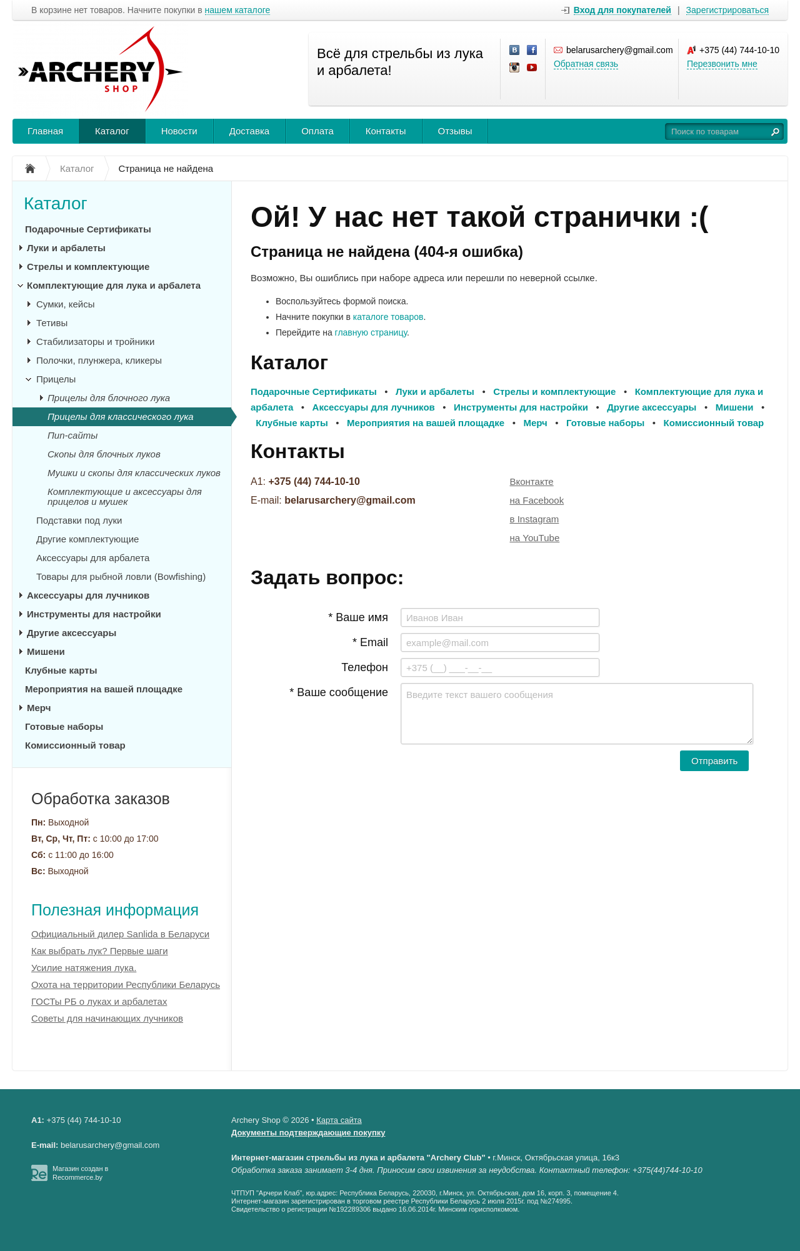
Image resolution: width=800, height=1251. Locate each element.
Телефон (364, 667)
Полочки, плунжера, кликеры (99, 360)
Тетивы (52, 322)
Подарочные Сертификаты (88, 229)
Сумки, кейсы (65, 304)
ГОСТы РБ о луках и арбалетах (99, 1001)
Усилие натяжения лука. (83, 967)
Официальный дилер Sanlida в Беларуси (120, 934)
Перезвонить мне (722, 64)
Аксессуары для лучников (88, 595)
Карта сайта (338, 1120)
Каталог (112, 131)
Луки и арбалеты (66, 247)
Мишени (46, 651)
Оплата (317, 131)
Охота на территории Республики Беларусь (125, 984)
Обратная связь (586, 64)
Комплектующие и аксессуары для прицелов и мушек (125, 496)
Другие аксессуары (71, 632)
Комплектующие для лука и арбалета (114, 285)
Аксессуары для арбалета (92, 557)
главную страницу (371, 332)
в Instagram (534, 519)
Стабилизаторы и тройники (95, 341)
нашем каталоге (238, 10)
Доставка (249, 131)
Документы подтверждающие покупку (308, 1132)
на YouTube (535, 537)
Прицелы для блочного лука (109, 397)
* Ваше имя (358, 617)
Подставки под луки (79, 520)
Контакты (386, 131)
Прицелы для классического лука (121, 416)
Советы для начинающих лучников (107, 1018)
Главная (45, 131)
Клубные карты (61, 670)
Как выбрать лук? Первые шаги (99, 950)
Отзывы (455, 131)
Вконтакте (532, 481)
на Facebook (537, 500)
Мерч (39, 707)
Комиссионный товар (75, 745)
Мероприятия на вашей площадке (103, 689)
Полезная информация (115, 910)
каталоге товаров (388, 317)
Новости (179, 131)
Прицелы (56, 379)
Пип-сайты (73, 435)
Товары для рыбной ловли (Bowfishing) (121, 576)
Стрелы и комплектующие (88, 266)
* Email (370, 642)
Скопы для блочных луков (104, 454)
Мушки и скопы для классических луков (134, 472)
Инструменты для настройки (94, 614)
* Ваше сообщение (338, 692)
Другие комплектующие (87, 539)
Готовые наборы (64, 726)
